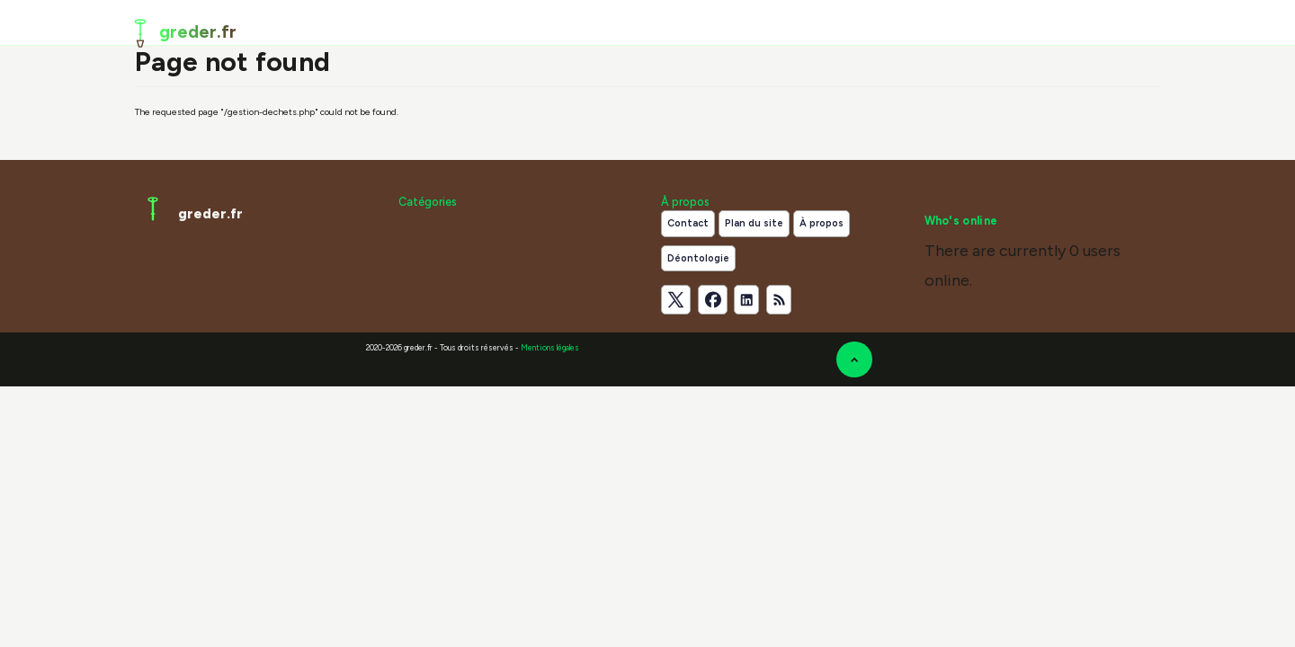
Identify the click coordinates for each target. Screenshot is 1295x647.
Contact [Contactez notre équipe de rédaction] (688, 223)
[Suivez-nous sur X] (676, 300)
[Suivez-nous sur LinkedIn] (746, 300)
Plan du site (754, 223)
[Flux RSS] (778, 300)
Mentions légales (550, 347)
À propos (821, 223)
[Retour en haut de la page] (854, 359)
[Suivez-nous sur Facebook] (713, 300)
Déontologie (698, 258)
